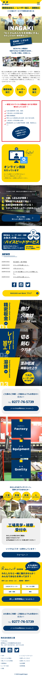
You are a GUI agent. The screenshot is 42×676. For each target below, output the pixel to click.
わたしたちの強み (6, 658)
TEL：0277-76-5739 (6, 645)
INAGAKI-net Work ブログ (21, 293)
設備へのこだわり (25, 660)
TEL (21, 402)
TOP (3, 655)
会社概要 (22, 663)
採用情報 (22, 666)
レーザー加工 (5, 666)
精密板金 (4, 663)
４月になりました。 (18, 268)
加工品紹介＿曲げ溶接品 (20, 262)
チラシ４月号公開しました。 (21, 265)
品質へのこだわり (25, 658)
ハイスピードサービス (26, 655)
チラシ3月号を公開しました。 (21, 277)
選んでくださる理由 (7, 660)
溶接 (3, 668)
